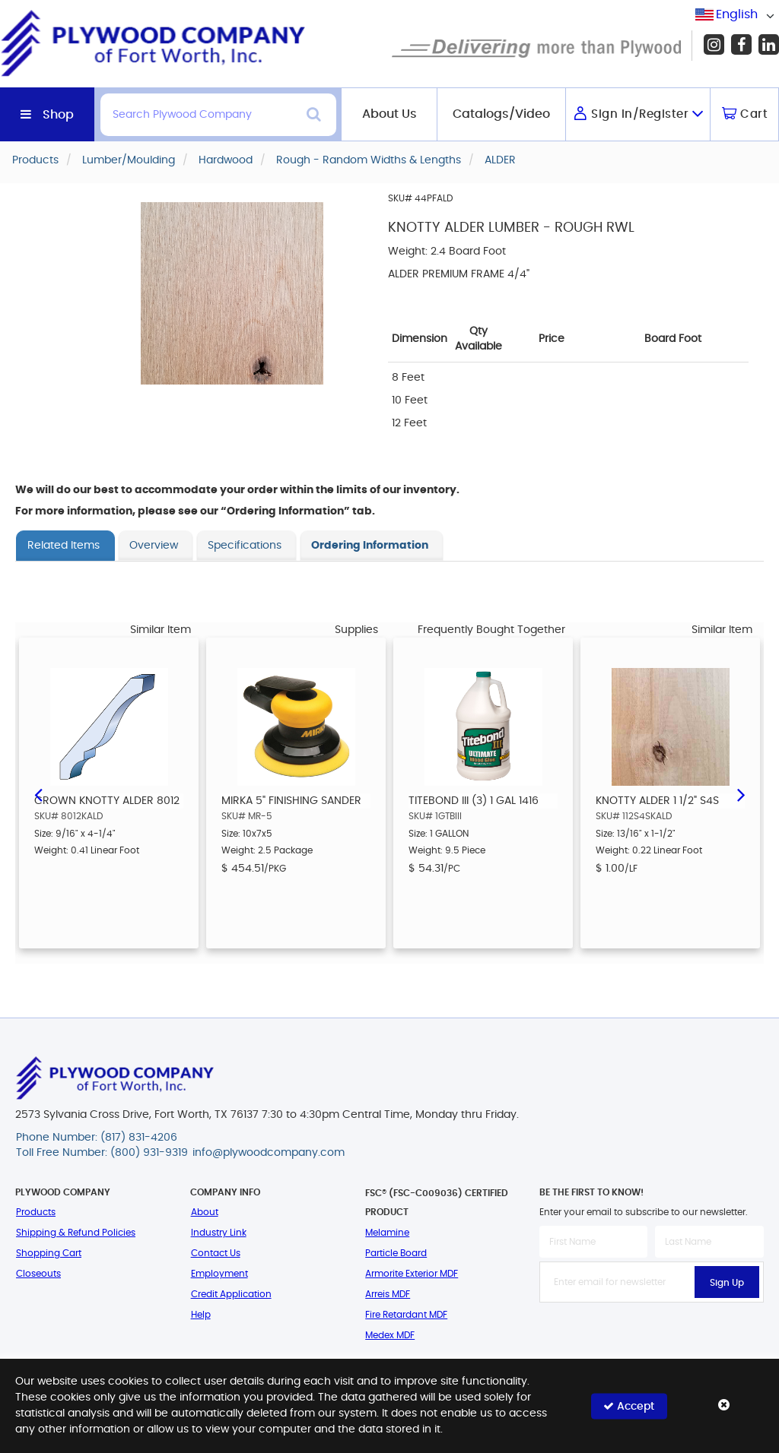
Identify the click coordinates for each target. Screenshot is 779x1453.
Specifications (244, 545)
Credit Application (231, 1294)
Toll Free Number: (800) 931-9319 (102, 1153)
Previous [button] (38, 793)
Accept (628, 1405)
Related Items (63, 545)
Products (36, 1212)
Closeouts (38, 1273)
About (204, 1212)
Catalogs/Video (501, 114)
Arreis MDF (387, 1294)
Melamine (387, 1232)
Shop (58, 115)
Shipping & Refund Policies (75, 1232)
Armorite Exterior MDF (411, 1273)
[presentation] (655, 1336)
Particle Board (396, 1253)
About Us (389, 114)
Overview (153, 545)
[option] (108, 793)
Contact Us (215, 1253)
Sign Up (727, 1282)
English (737, 14)
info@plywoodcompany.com (268, 1153)
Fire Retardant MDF (406, 1314)
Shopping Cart (48, 1253)
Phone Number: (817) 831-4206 (96, 1137)
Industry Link (218, 1232)
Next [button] (741, 793)
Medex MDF (390, 1335)
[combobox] (737, 15)
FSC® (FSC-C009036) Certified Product (436, 1203)
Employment (219, 1273)
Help (201, 1314)
